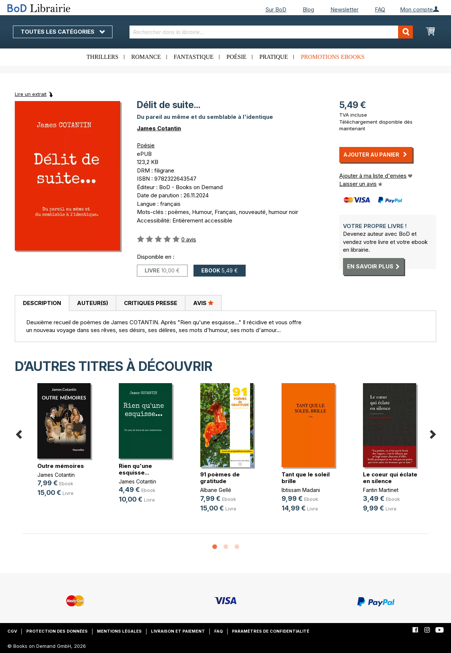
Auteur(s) (92, 303)
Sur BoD (275, 9)
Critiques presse (150, 303)
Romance (146, 57)
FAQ (380, 9)
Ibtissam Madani (301, 490)
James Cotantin (159, 128)
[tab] (42, 303)
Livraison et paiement (178, 631)
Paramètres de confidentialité (270, 631)
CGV (12, 631)
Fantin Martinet (380, 490)
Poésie (236, 57)
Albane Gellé (215, 490)
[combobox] (271, 32)
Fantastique (194, 57)
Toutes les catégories (63, 31)
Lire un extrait (31, 94)
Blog (308, 9)
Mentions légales (119, 631)
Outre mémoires (60, 465)
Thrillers (102, 57)
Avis (203, 303)
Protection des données (57, 631)
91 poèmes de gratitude (220, 478)
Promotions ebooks (332, 57)
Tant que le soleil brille (306, 478)
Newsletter (344, 9)
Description (42, 303)
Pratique (273, 57)
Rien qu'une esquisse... (135, 469)
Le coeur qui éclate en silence (390, 478)
